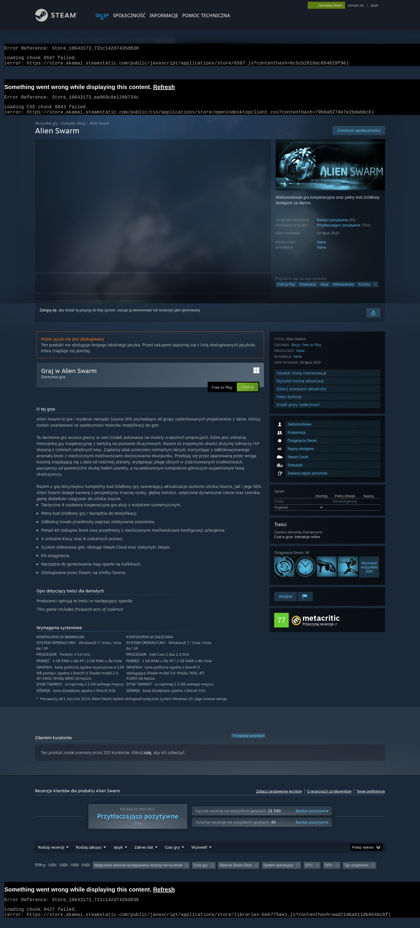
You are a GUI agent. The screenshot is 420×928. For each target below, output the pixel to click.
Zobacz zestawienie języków (279, 798)
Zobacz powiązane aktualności (301, 567)
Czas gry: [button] (200, 872)
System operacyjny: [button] (278, 872)
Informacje (164, 15)
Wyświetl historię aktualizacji (300, 559)
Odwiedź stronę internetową (301, 551)
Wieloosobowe (343, 291)
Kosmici (364, 291)
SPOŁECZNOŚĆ (129, 15)
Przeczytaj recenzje (318, 631)
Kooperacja (308, 291)
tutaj (147, 759)
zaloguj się (356, 5)
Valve (321, 249)
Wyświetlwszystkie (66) (369, 489)
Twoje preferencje (370, 798)
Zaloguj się (48, 317)
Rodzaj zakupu (89, 854)
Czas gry (172, 854)
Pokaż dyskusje (289, 575)
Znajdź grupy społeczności (298, 583)
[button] (52, 872)
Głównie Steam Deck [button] (235, 872)
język (374, 5)
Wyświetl (199, 854)
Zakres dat (143, 854)
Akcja (324, 291)
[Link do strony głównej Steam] (60, 20)
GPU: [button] (329, 872)
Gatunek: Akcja (74, 130)
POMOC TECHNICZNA (206, 15)
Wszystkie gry (46, 130)
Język (118, 854)
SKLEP (102, 15)
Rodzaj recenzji (51, 854)
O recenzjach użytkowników (329, 798)
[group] (210, 873)
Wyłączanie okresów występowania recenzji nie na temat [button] (138, 872)
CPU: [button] (309, 872)
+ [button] (375, 291)
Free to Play (286, 291)
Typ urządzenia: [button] (356, 872)
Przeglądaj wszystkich (248, 742)
